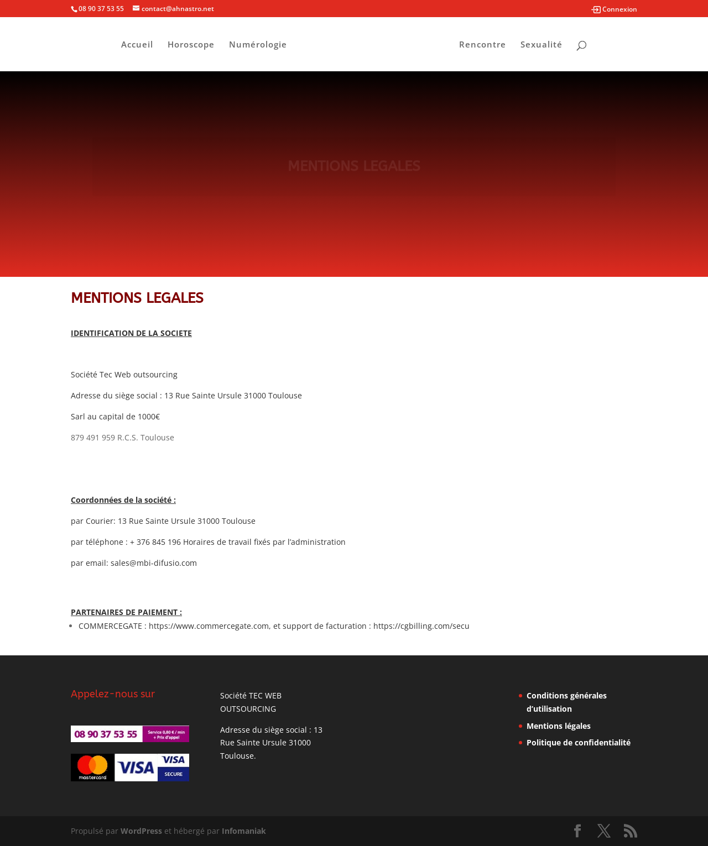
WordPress (141, 831)
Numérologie (258, 45)
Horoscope (191, 45)
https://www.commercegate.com (209, 626)
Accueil (137, 45)
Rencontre (482, 45)
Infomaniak (244, 831)
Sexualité (541, 45)
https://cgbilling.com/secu (421, 626)
